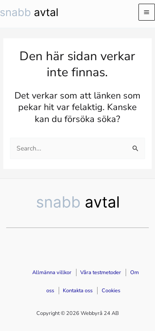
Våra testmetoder (100, 272)
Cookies (111, 290)
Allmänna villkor (52, 272)
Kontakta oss (78, 290)
